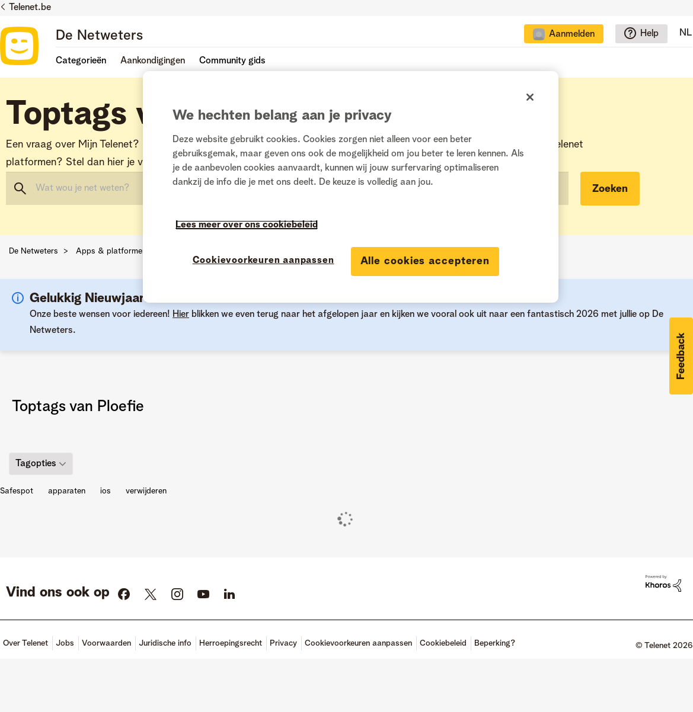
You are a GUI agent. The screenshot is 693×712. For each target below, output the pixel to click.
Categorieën (81, 61)
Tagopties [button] (35, 463)
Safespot (16, 491)
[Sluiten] (530, 97)
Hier (181, 314)
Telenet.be (30, 7)
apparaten (66, 491)
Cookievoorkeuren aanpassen (358, 643)
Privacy (283, 643)
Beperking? (494, 643)
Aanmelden (572, 34)
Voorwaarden (106, 643)
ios (105, 491)
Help (649, 34)
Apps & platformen (111, 251)
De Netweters (99, 36)
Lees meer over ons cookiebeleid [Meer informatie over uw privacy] (246, 225)
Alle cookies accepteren (425, 261)
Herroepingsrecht (230, 643)
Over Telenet (25, 643)
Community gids (232, 61)
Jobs (65, 643)
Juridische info (165, 643)
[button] (681, 356)
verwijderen (146, 491)
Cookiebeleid (443, 643)
